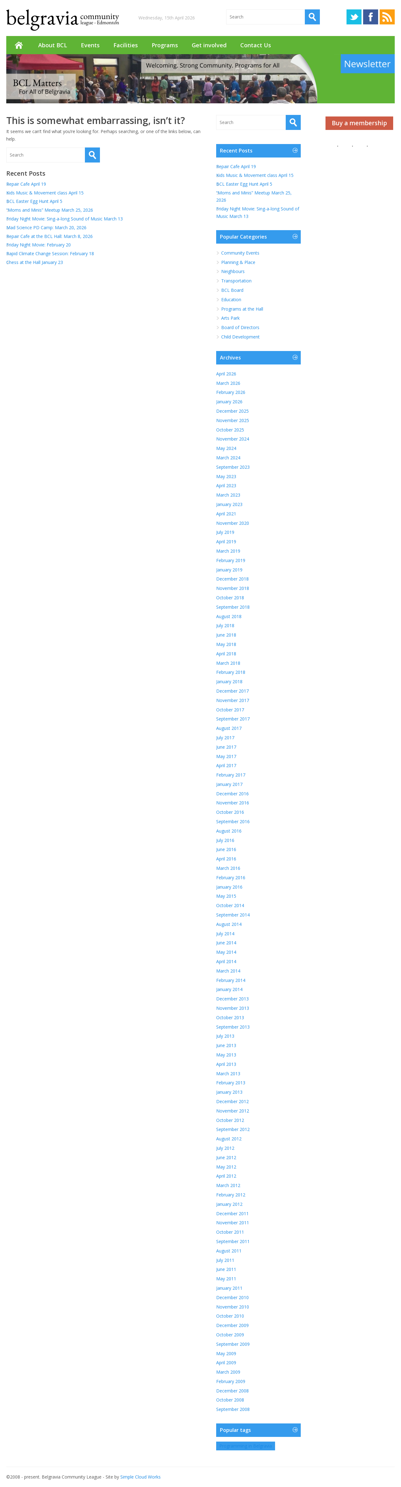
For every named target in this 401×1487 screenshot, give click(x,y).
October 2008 (230, 1400)
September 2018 (233, 607)
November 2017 (232, 700)
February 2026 (230, 392)
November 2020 (232, 523)
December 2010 (232, 1297)
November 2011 (232, 1223)
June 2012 (226, 1157)
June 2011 (226, 1269)
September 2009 (233, 1344)
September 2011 (233, 1241)
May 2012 (226, 1167)
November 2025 (232, 420)
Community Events (240, 253)
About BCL (52, 45)
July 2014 (225, 934)
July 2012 (225, 1148)
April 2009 (226, 1363)
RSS (387, 16)
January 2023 (229, 504)
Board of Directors (240, 327)
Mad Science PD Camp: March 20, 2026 (46, 227)
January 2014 (229, 989)
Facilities (125, 45)
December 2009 (232, 1325)
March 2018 (228, 663)
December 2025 (232, 411)
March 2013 (228, 1074)
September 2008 (233, 1409)
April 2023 (226, 485)
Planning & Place (238, 262)
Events (90, 45)
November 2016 (232, 803)
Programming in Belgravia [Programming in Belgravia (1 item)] (245, 1446)
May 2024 (226, 448)
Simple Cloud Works (140, 1477)
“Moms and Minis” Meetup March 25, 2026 (49, 210)
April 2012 (226, 1176)
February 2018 (230, 672)
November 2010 (232, 1307)
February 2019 (230, 560)
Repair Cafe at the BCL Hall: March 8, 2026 (49, 236)
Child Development (240, 337)
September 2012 (233, 1129)
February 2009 (230, 1381)
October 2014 (230, 905)
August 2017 (229, 728)
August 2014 (229, 924)
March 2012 (228, 1185)
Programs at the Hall (242, 309)
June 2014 (226, 943)
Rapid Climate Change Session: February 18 (50, 253)
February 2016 (230, 877)
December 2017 (232, 691)
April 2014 (226, 961)
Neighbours (233, 271)
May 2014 (226, 952)
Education (231, 299)
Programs (165, 45)
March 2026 (228, 383)
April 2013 (226, 1064)
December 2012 (232, 1101)
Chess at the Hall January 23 (34, 262)
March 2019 (228, 551)
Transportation (236, 281)
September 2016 (233, 821)
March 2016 (228, 868)
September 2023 (233, 467)
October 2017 (230, 710)
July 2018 (225, 625)
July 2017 (225, 738)
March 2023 (228, 495)
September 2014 (233, 915)
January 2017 (229, 784)
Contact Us (255, 45)
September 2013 (233, 1027)
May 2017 (226, 756)
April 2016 (226, 859)
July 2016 (225, 840)
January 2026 (229, 402)
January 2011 (229, 1288)
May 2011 (226, 1279)
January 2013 (229, 1092)
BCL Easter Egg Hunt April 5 (34, 201)
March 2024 (228, 458)
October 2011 (230, 1232)
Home (18, 45)
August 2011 (229, 1251)
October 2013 (230, 1017)
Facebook (370, 16)
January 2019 (229, 570)
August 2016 (229, 831)
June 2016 (226, 849)
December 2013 (232, 999)
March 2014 (228, 971)
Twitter (354, 16)
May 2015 (226, 896)
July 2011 (225, 1260)
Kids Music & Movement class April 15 (45, 193)
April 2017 (226, 765)
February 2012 (230, 1195)
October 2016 (230, 812)
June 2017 (226, 747)
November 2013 (232, 1008)
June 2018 (226, 635)
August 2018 (229, 616)
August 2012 (229, 1139)
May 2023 (226, 476)
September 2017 (233, 719)
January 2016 (229, 887)
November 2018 (232, 588)
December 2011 (232, 1213)
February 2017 (230, 775)
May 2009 (226, 1353)
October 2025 (230, 430)
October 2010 (230, 1316)
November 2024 (232, 439)
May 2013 (226, 1055)
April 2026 (226, 374)
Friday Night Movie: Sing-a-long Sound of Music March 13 (64, 219)
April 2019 (226, 542)
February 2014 (230, 980)
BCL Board (232, 290)
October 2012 (230, 1120)
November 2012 (232, 1111)
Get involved (209, 45)
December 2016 (232, 794)
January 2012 (229, 1204)
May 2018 (226, 644)
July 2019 (225, 532)
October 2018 (230, 598)
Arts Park (230, 318)
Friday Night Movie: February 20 (38, 245)
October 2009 (230, 1335)
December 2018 (232, 579)
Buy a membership (359, 123)
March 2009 (228, 1372)
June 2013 (226, 1045)
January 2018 (229, 681)
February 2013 (230, 1083)
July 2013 (225, 1036)
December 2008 (232, 1391)
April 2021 (226, 514)
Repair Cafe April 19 (26, 184)
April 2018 (226, 654)
